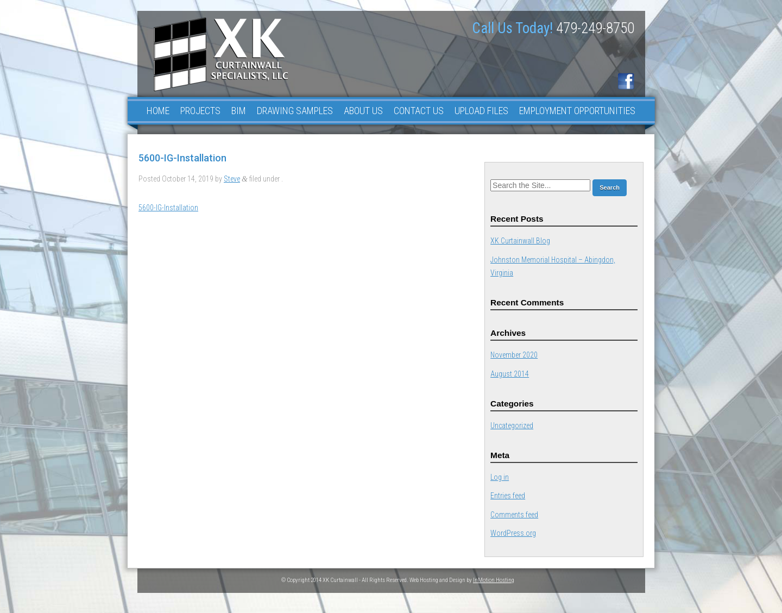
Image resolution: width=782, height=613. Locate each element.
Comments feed (514, 514)
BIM (238, 110)
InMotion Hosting (493, 580)
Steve (232, 178)
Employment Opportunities (577, 110)
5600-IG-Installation (168, 207)
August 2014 (509, 374)
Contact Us (419, 110)
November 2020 (514, 355)
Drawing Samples (295, 110)
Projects (200, 110)
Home (158, 110)
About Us (363, 110)
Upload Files (481, 110)
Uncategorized (511, 425)
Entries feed (507, 495)
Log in (499, 477)
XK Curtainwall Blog (520, 240)
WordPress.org (513, 533)
